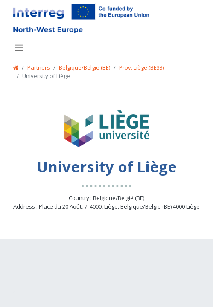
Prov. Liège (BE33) (141, 67)
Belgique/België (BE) (84, 67)
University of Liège (46, 76)
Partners (38, 67)
